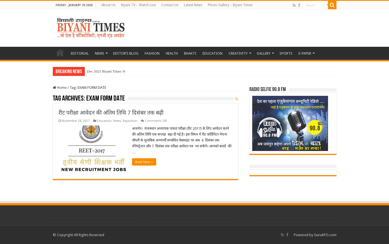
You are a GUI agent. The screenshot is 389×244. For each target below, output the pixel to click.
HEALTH (172, 53)
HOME (60, 53)
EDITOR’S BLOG (125, 53)
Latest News (193, 5)
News (117, 121)
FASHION (152, 53)
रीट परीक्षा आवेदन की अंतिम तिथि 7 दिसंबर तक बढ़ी (110, 112)
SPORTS (285, 53)
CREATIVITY (238, 53)
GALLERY (263, 53)
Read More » (144, 162)
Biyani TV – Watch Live (138, 5)
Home (60, 87)
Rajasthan (130, 121)
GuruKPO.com (325, 235)
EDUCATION (212, 53)
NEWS (99, 53)
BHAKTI (190, 53)
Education (104, 121)
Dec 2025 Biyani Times (104, 71)
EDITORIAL (80, 53)
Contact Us (169, 5)
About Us (108, 5)
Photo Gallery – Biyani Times (230, 5)
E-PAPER (305, 53)
